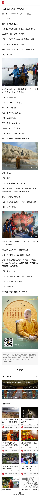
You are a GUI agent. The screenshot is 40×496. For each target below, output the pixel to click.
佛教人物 (29, 14)
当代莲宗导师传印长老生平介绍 (29, 444)
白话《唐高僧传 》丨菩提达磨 (29, 421)
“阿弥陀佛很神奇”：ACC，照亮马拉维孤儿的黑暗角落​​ (10, 444)
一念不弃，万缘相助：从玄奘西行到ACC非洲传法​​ (29, 467)
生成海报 (7, 376)
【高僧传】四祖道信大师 (29, 491)
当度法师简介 (7, 489)
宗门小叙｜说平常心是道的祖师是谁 (10, 467)
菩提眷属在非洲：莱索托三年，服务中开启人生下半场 (10, 421)
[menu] (36, 3)
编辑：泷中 (5, 14)
